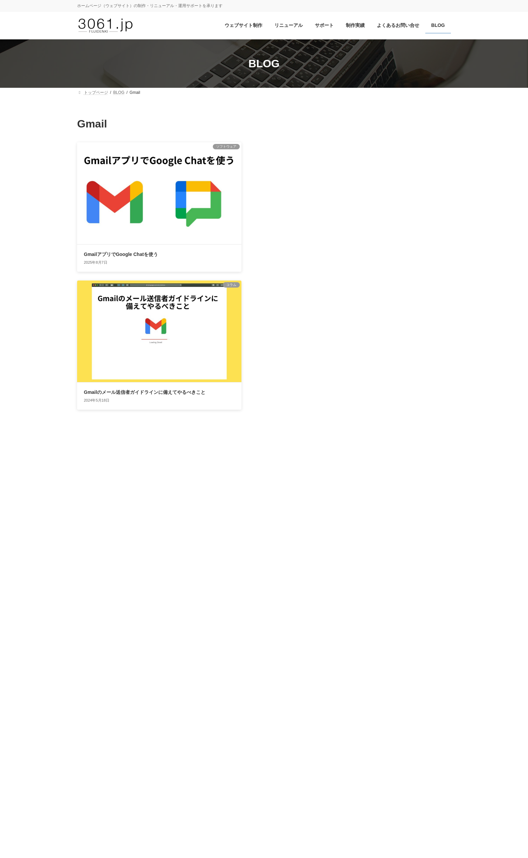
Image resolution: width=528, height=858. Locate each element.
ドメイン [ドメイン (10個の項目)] (423, 656)
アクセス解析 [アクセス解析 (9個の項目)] (361, 627)
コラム (359, 491)
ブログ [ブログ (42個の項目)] (382, 666)
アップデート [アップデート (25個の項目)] (404, 626)
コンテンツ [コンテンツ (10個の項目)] (359, 645)
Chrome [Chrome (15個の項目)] (376, 573)
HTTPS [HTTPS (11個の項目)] (439, 595)
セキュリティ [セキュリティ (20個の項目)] (370, 655)
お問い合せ (96, 739)
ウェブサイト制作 (371, 465)
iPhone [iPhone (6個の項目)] (397, 606)
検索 (433, 121)
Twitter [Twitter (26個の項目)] (378, 616)
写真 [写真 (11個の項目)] (422, 687)
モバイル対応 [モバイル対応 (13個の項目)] (418, 667)
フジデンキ (256, 846)
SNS (357, 414)
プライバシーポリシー (199, 739)
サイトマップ (253, 739)
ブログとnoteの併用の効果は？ (413, 193)
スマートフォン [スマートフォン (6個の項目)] (389, 646)
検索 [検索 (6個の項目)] (415, 698)
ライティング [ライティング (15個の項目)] (366, 677)
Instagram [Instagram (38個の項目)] (368, 603)
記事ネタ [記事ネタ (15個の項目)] (435, 697)
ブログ (359, 517)
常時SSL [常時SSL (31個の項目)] (364, 696)
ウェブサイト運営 (371, 478)
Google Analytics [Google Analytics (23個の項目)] (411, 585)
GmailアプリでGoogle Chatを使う (121, 226)
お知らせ (361, 439)
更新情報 (361, 530)
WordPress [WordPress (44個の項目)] (417, 615)
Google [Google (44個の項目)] (363, 584)
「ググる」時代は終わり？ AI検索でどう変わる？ (413, 234)
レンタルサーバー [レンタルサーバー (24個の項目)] (380, 686)
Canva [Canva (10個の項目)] (354, 574)
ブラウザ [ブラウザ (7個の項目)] (355, 668)
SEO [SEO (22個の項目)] (437, 604)
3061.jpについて (142, 739)
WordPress (363, 427)
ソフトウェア (366, 504)
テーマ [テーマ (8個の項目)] (403, 656)
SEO (357, 402)
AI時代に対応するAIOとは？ (409, 269)
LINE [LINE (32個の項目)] (416, 604)
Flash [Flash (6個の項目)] (435, 575)
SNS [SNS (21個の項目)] (354, 616)
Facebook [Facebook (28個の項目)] (409, 573)
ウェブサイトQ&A (371, 452)
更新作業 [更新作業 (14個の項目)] (397, 697)
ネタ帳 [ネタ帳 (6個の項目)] (442, 657)
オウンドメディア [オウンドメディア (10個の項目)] (427, 636)
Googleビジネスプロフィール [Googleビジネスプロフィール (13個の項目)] (387, 594)
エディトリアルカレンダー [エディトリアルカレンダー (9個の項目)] (375, 636)
